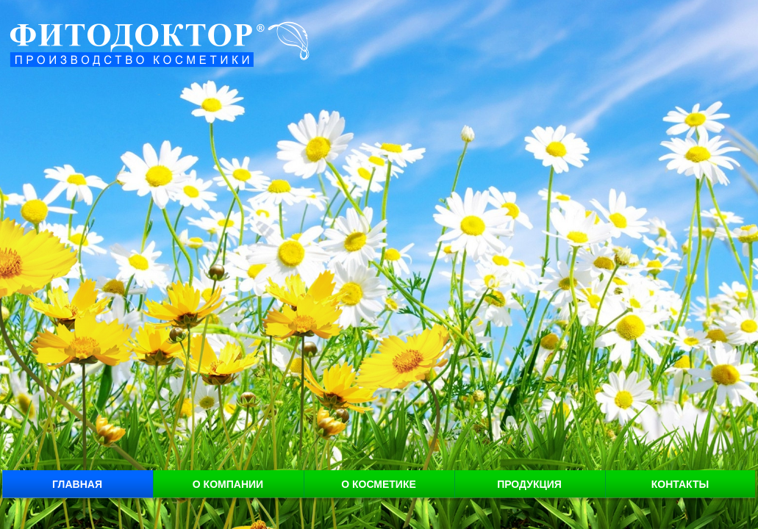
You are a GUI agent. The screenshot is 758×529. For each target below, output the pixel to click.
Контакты (680, 484)
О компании (228, 484)
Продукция (529, 484)
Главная (77, 484)
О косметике (378, 484)
